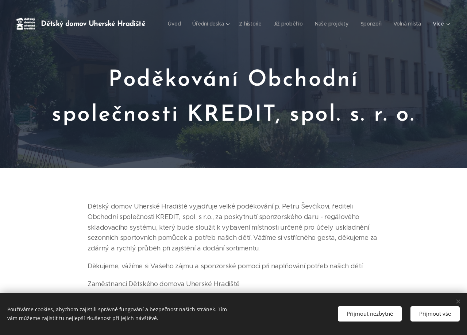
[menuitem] (212, 24)
